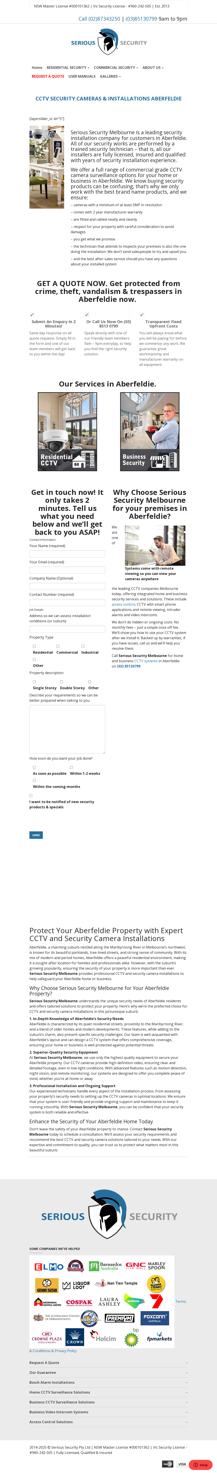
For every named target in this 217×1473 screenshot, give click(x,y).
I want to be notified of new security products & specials (61, 800)
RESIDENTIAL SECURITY (68, 67)
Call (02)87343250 (99, 18)
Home (37, 67)
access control (123, 604)
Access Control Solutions (51, 1421)
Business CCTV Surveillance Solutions (62, 1402)
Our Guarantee (42, 1372)
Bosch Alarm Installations (51, 1382)
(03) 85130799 (128, 666)
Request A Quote (44, 1362)
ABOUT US (153, 67)
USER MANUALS (82, 76)
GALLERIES (110, 76)
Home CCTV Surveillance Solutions (59, 1392)
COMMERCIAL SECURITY (116, 67)
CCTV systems (146, 661)
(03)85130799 (141, 18)
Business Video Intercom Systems (58, 1412)
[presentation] (62, 820)
